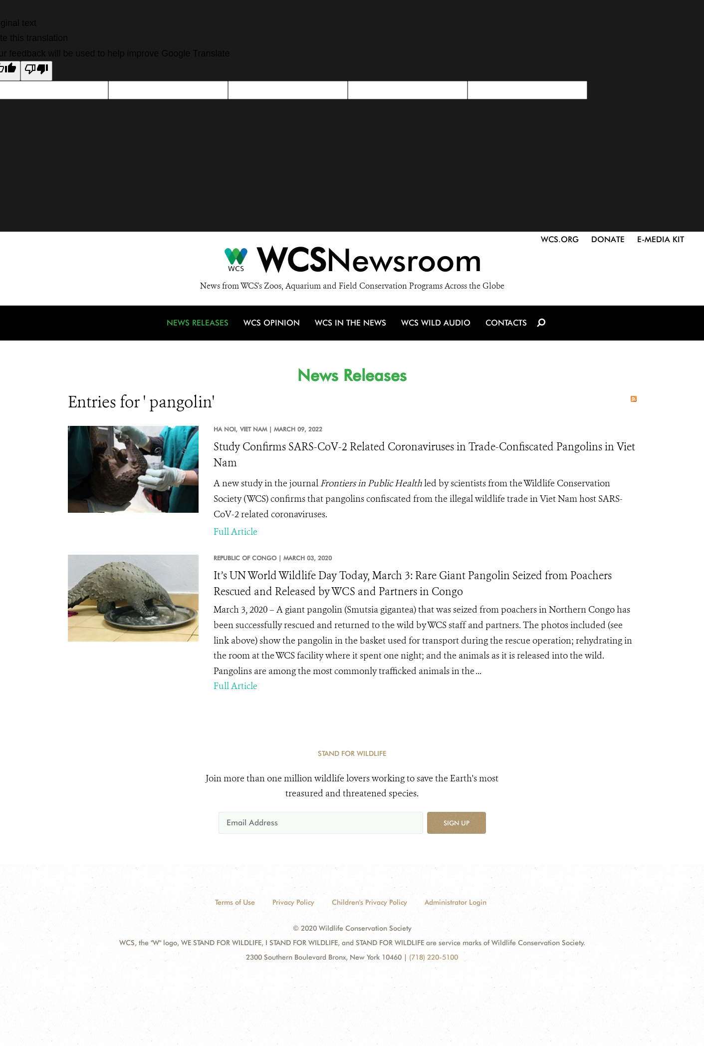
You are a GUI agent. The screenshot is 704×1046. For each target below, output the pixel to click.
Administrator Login (455, 902)
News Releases (198, 323)
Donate (608, 239)
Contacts (506, 323)
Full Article (235, 532)
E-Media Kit (660, 239)
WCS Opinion (271, 323)
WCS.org (560, 239)
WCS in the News (350, 323)
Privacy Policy (293, 902)
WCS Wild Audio (435, 323)
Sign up (456, 823)
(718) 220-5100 (433, 957)
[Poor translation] (36, 71)
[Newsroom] (352, 263)
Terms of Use (235, 902)
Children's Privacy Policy (369, 902)
